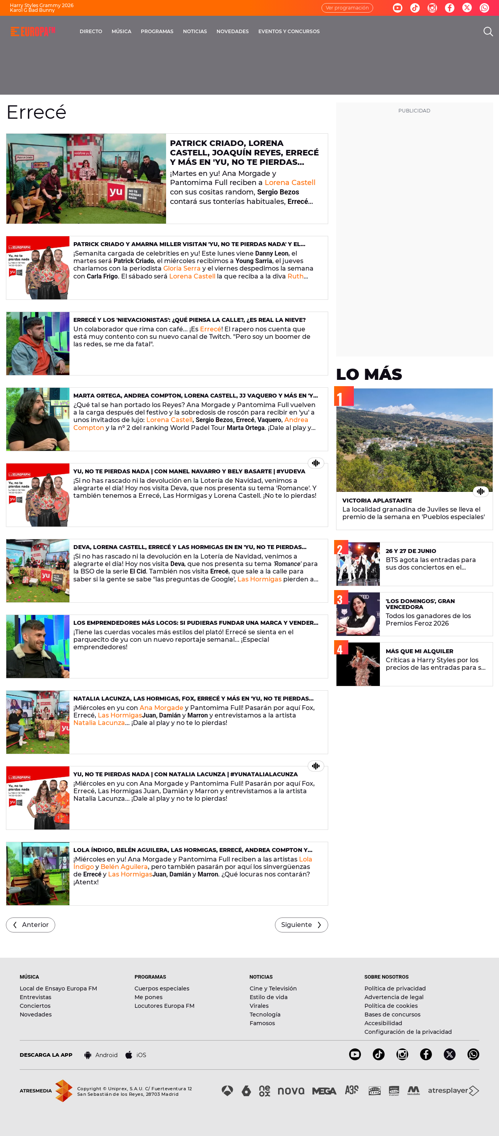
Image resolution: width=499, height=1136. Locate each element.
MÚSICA (121, 31)
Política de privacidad (395, 988)
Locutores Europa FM (164, 1005)
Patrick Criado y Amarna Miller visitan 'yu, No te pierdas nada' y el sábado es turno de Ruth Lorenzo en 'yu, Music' (187, 247)
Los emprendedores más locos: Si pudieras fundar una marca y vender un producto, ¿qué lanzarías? (193, 626)
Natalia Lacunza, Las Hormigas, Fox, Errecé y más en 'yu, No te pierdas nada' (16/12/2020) (191, 702)
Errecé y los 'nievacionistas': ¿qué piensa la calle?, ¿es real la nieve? (189, 319)
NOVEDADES (233, 31)
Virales (259, 1005)
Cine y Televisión (273, 988)
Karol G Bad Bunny (32, 10)
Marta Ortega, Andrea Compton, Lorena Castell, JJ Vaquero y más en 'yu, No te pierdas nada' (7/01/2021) (196, 399)
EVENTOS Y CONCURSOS (289, 31)
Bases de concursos (392, 1014)
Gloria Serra (182, 268)
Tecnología (265, 1014)
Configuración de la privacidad (408, 1031)
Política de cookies (391, 1005)
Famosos (262, 1023)
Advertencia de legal (394, 997)
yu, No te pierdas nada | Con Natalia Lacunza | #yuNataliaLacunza (185, 774)
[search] (488, 31)
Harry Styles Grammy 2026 (41, 5)
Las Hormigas (259, 579)
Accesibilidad (383, 1023)
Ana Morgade (161, 708)
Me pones (149, 997)
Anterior (35, 925)
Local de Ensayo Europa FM (58, 988)
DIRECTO (91, 31)
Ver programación (347, 8)
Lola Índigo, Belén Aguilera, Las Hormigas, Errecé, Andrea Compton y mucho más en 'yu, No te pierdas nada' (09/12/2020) (190, 853)
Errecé (210, 329)
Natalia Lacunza (99, 723)
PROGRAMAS (157, 31)
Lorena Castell (290, 182)
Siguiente (296, 925)
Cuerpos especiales (162, 988)
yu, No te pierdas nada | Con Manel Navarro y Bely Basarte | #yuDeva (189, 471)
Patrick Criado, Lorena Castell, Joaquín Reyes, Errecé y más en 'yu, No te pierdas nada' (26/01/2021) (244, 157)
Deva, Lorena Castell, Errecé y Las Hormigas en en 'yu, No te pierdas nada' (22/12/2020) (187, 550)
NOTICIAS (195, 31)
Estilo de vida (269, 997)
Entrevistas (35, 997)
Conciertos (35, 1005)
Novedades (36, 1014)
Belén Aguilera (124, 867)
